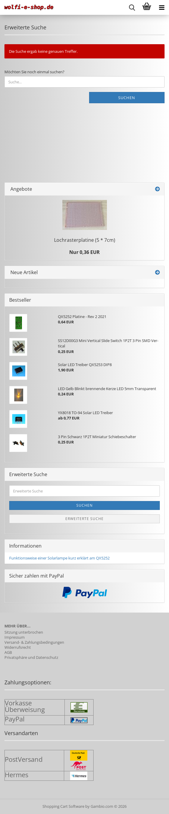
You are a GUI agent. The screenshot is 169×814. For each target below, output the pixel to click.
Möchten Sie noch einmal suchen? (34, 71)
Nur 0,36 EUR (84, 252)
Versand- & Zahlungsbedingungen (34, 642)
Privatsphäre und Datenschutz (31, 657)
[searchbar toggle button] (131, 7)
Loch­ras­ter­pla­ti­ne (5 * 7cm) (84, 240)
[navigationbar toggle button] (161, 7)
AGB (8, 652)
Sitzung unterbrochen (23, 632)
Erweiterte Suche (84, 518)
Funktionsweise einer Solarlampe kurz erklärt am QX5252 (59, 558)
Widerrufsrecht (17, 647)
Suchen (126, 97)
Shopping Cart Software (63, 806)
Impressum (14, 637)
